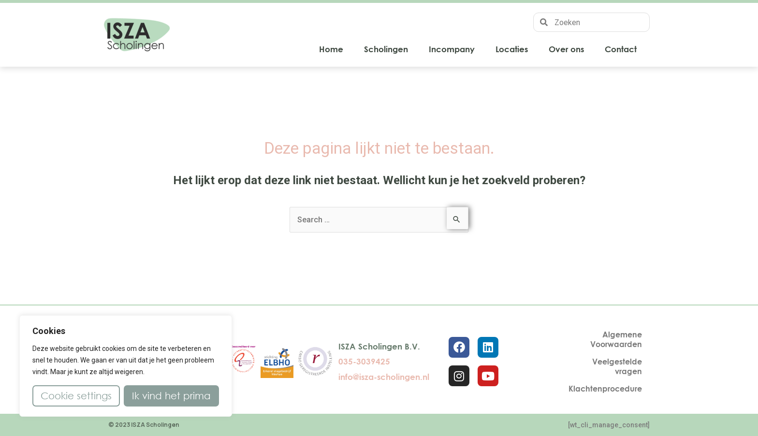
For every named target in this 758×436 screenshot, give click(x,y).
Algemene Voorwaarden (616, 339)
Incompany (452, 49)
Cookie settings (76, 395)
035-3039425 (364, 361)
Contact (621, 49)
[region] (125, 366)
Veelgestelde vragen (617, 366)
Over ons (566, 49)
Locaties (512, 49)
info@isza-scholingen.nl (383, 377)
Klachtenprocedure (605, 388)
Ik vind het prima (171, 395)
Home (331, 49)
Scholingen (386, 49)
